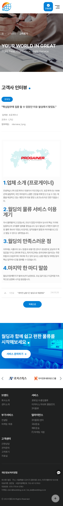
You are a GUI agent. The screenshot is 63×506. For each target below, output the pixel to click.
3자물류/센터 (38, 420)
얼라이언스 (37, 415)
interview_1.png (18, 124)
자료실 (5, 456)
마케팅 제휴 (7, 424)
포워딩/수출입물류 (40, 400)
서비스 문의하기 (15, 354)
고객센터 (6, 438)
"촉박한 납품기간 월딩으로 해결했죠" (31, 293)
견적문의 (5, 447)
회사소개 (5, 400)
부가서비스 (7, 415)
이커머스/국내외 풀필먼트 (43, 404)
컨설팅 (5, 420)
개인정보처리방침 (9, 472)
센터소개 (5, 404)
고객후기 (5, 452)
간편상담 (5, 443)
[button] (60, 378)
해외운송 (35, 428)
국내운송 (35, 424)
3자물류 (35, 408)
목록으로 (32, 304)
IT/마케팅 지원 (38, 432)
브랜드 (5, 395)
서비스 (35, 395)
